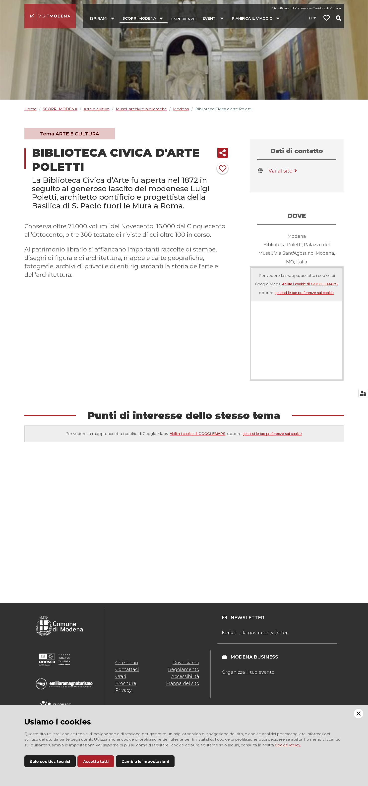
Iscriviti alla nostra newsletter (255, 633)
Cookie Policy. (288, 745)
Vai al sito (283, 171)
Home (30, 109)
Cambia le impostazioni (145, 761)
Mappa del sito (182, 683)
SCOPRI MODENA (60, 109)
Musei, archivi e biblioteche (141, 109)
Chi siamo (126, 662)
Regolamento (183, 669)
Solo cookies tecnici (50, 761)
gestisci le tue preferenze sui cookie (304, 293)
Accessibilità (185, 676)
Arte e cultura (97, 109)
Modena (181, 109)
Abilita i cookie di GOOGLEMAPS (309, 284)
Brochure (125, 683)
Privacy (123, 690)
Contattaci (127, 669)
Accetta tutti (96, 761)
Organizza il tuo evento (248, 672)
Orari (120, 676)
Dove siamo (186, 662)
